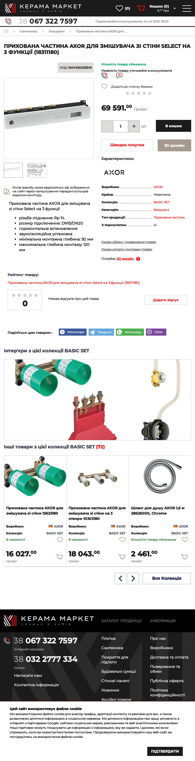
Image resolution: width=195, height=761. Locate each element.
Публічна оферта (167, 680)
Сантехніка (112, 647)
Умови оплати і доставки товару (126, 249)
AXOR (158, 187)
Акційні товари (116, 699)
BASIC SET (162, 202)
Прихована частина (169, 217)
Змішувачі (161, 210)
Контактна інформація (36, 684)
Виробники (161, 647)
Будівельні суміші (118, 671)
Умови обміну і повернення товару (128, 242)
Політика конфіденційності (167, 692)
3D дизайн (125, 259)
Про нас (158, 638)
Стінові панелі (115, 680)
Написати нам (28, 675)
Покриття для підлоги (114, 659)
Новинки (110, 689)
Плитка (108, 638)
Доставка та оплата (169, 657)
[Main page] (49, 620)
